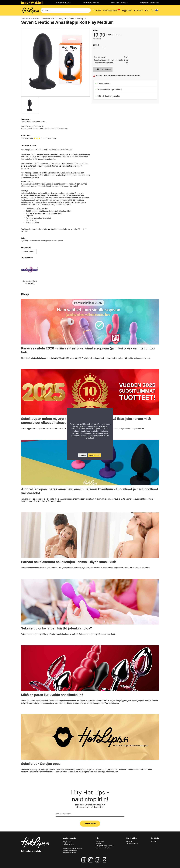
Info (147, 10)
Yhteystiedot (100, 841)
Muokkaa (82, 455)
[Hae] (66, 10)
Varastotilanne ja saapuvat (32, 126)
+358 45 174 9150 (68, 844)
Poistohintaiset (110, 10)
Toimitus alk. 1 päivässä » (119, 2)
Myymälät (127, 10)
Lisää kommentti (29, 251)
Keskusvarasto (100, 57)
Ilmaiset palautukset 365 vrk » (149, 2)
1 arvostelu (51, 138)
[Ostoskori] (153, 10)
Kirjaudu (129, 841)
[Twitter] (105, 859)
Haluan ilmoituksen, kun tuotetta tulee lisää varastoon (44, 128)
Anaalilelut (46, 18)
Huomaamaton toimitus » (91, 2)
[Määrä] (97, 47)
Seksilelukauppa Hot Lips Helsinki (108, 60)
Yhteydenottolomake (69, 852)
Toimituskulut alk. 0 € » (63, 2)
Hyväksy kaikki (94, 455)
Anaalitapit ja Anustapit (63, 18)
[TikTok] (98, 859)
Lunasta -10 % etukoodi (32, 3)
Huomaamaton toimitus (103, 848)
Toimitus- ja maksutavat (70, 850)
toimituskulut (118, 35)
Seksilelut (35, 18)
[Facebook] (84, 859)
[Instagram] (91, 859)
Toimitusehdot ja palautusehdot (72, 848)
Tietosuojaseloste (132, 843)
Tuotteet (97, 10)
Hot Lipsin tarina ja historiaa (104, 846)
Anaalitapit (80, 18)
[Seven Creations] (29, 274)
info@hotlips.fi (67, 843)
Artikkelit (138, 10)
